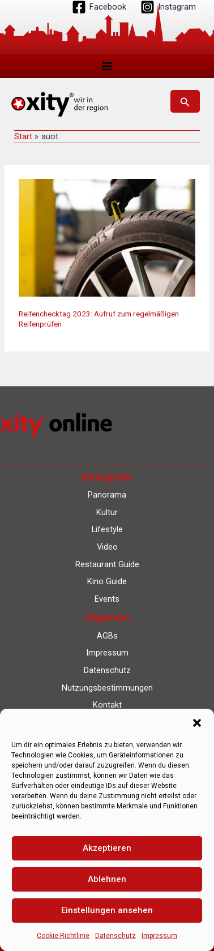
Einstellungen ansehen (107, 910)
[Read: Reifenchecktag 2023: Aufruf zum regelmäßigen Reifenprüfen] (107, 237)
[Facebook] (99, 7)
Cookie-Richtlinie (63, 936)
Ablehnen (107, 879)
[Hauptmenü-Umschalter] (107, 66)
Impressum (159, 936)
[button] (197, 723)
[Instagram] (168, 7)
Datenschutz (115, 936)
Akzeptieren (107, 848)
